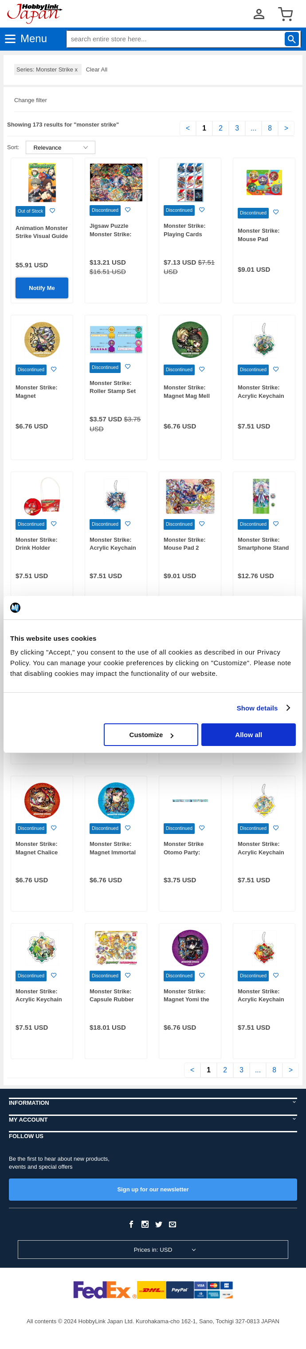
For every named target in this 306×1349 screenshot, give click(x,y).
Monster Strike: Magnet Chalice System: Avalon (37, 852)
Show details (257, 708)
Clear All (96, 69)
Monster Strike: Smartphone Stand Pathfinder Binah (263, 547)
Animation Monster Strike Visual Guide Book (42, 236)
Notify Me (42, 288)
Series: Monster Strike (47, 69)
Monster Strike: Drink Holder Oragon (37, 547)
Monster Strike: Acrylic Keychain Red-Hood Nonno (261, 999)
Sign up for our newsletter (152, 1189)
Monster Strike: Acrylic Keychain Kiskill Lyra (261, 852)
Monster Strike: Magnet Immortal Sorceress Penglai (115, 852)
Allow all (248, 734)
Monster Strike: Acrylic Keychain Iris (113, 547)
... (253, 128)
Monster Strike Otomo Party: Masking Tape (184, 852)
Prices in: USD (153, 1249)
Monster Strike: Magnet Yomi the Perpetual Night (186, 999)
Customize (151, 734)
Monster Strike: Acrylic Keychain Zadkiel (261, 395)
